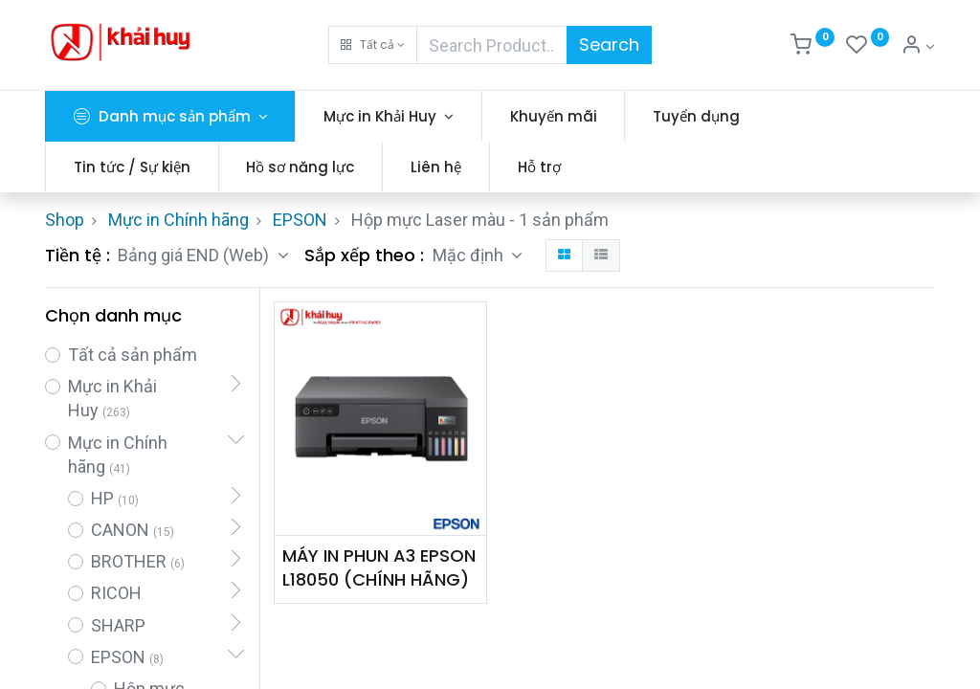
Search (609, 44)
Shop (64, 220)
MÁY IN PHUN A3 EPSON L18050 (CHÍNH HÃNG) (379, 567)
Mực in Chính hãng (178, 220)
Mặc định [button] (470, 255)
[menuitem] (553, 116)
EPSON (300, 220)
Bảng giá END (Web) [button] (195, 255)
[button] (372, 45)
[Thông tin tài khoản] (918, 47)
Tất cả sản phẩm (132, 354)
